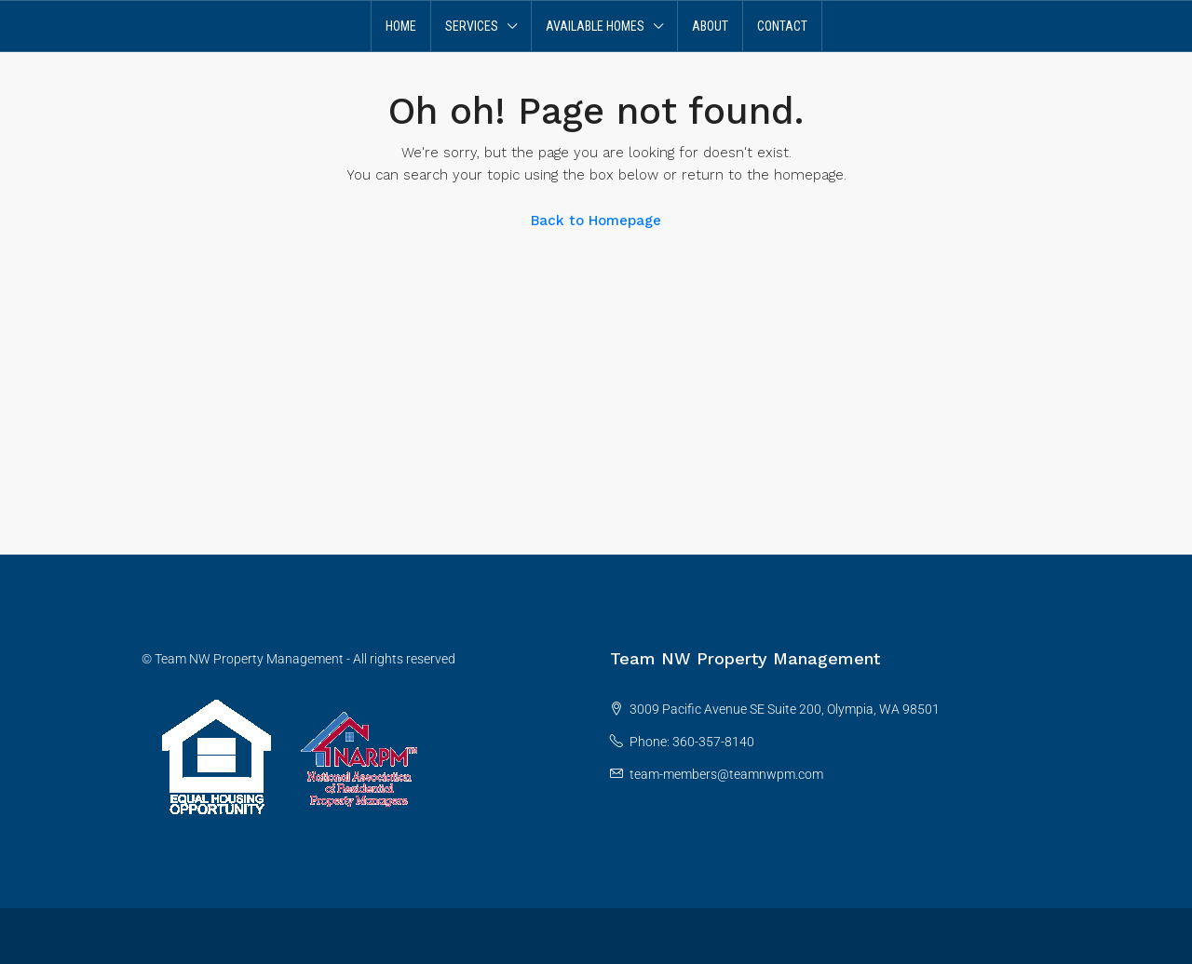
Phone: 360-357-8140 (692, 741)
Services (471, 26)
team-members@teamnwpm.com (726, 774)
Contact (782, 26)
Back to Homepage (596, 220)
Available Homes (595, 26)
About (710, 26)
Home (401, 26)
